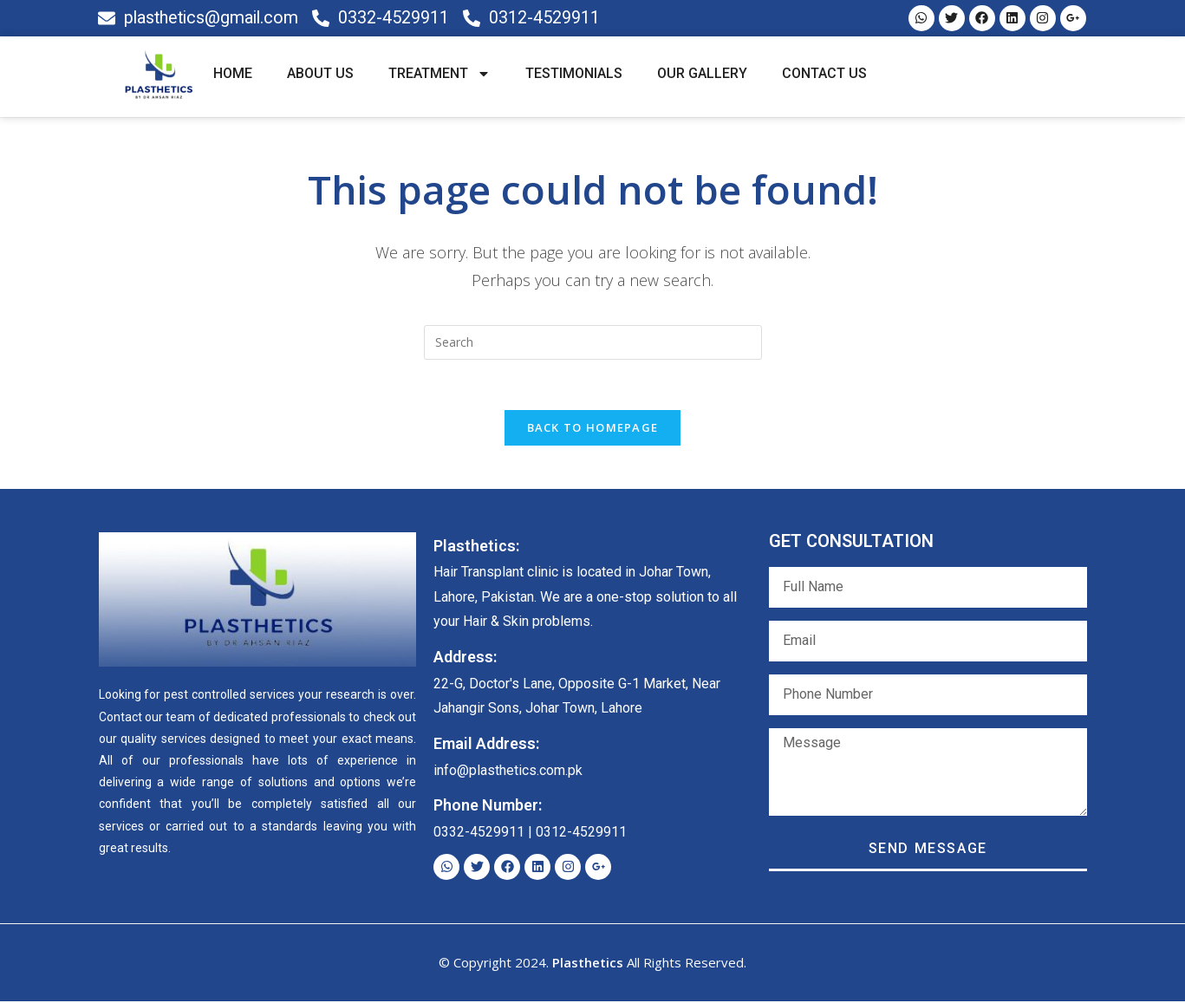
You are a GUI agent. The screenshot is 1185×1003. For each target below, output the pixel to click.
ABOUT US (320, 74)
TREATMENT (439, 74)
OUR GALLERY (702, 74)
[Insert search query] (593, 342)
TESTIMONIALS (573, 74)
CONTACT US (824, 74)
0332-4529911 (478, 834)
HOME (232, 74)
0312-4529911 (581, 834)
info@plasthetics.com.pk (508, 772)
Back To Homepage (593, 429)
